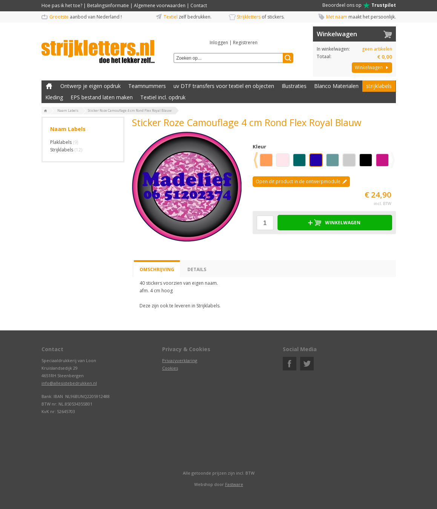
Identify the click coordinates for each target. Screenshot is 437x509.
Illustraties (294, 85)
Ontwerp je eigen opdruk (90, 85)
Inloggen (219, 42)
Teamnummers (147, 85)
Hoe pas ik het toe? (61, 5)
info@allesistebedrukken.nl (69, 383)
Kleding (54, 97)
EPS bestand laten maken (102, 97)
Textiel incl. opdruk (163, 97)
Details (196, 269)
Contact (198, 5)
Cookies (170, 368)
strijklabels (379, 85)
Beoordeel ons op (359, 5)
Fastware (234, 484)
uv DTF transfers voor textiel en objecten (223, 85)
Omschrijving (157, 269)
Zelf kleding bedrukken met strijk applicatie (49, 86)
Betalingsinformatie (108, 5)
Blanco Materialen (336, 85)
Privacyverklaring (179, 360)
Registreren (245, 42)
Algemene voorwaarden (160, 5)
